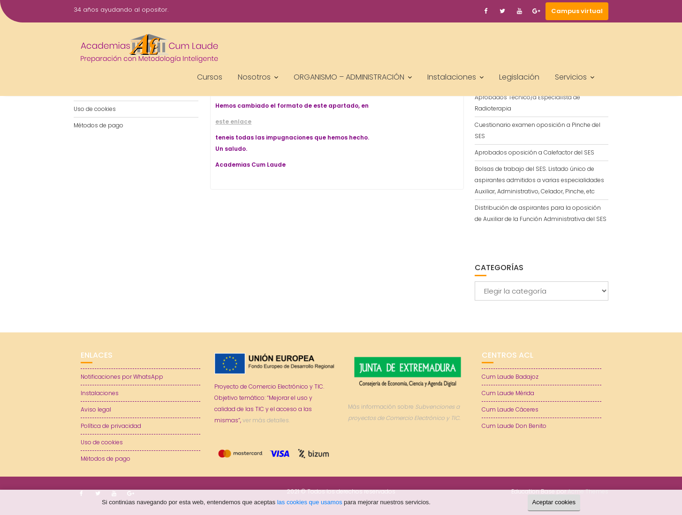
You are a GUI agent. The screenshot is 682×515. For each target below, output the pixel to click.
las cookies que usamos (309, 502)
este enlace (233, 121)
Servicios (571, 77)
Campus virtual (577, 11)
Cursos (209, 77)
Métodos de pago (98, 125)
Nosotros (254, 77)
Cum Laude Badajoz (510, 377)
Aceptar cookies (554, 502)
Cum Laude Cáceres (510, 409)
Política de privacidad (111, 426)
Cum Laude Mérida (508, 393)
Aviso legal (96, 409)
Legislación (519, 77)
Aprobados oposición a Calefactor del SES (534, 152)
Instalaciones (451, 77)
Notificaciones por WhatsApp (122, 377)
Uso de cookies (95, 109)
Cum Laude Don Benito (514, 426)
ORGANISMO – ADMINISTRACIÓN (349, 77)
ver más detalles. (266, 420)
